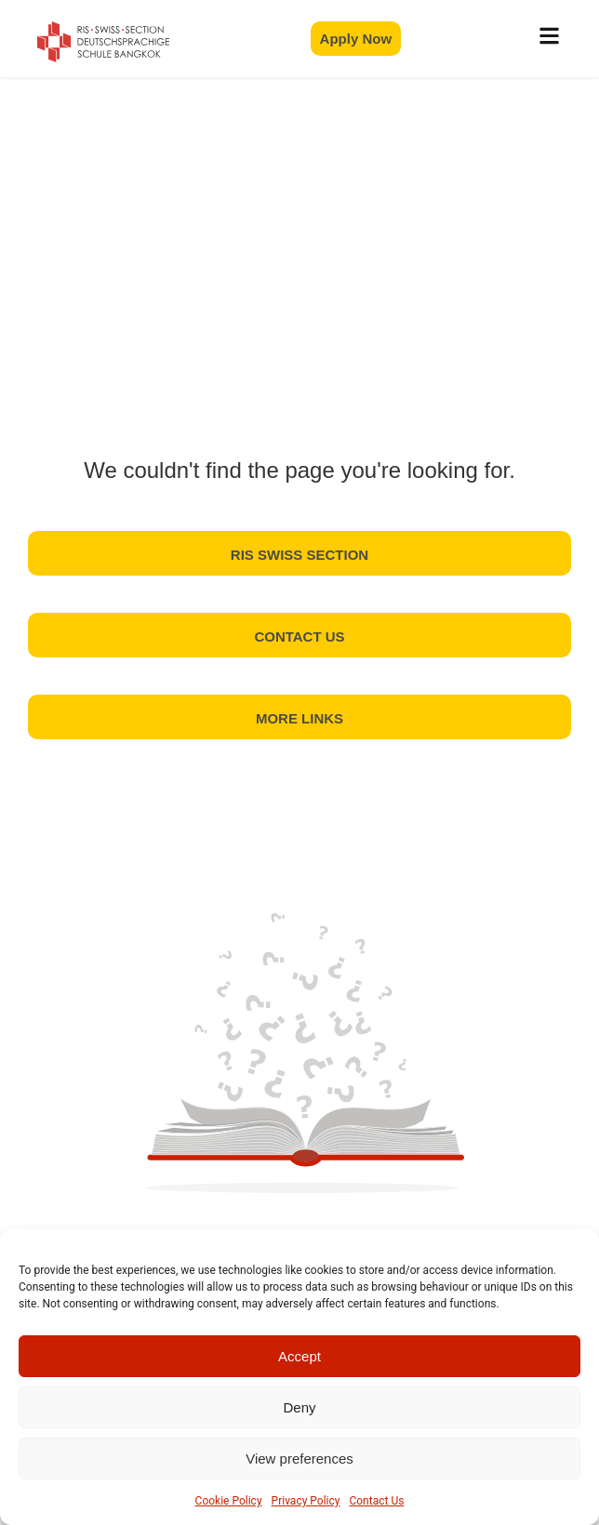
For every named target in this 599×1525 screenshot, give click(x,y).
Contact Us (376, 1500)
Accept (299, 1356)
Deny (299, 1407)
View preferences (299, 1458)
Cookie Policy (228, 1500)
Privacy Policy (306, 1500)
